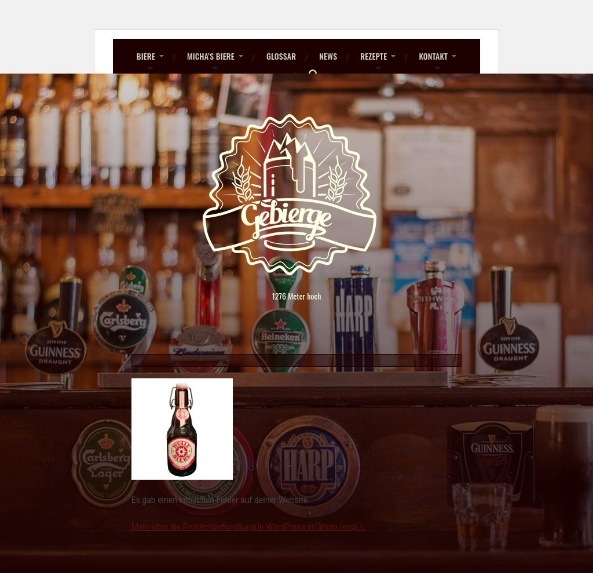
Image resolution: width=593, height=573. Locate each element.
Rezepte (373, 56)
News (328, 56)
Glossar (281, 56)
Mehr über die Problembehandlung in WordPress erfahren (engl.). (248, 526)
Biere (146, 56)
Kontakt (433, 56)
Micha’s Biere (211, 56)
